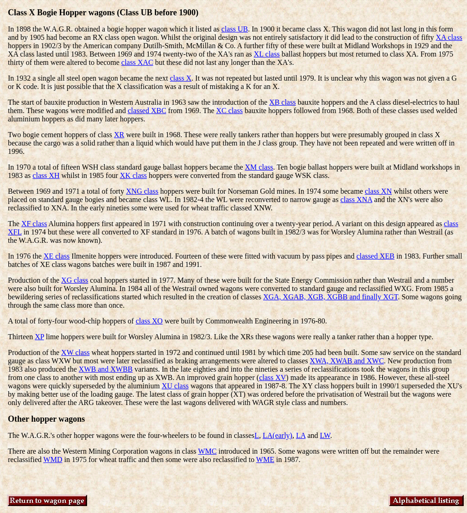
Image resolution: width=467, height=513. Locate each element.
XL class (267, 54)
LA (300, 435)
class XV (272, 377)
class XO (149, 321)
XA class (449, 37)
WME (265, 459)
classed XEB (375, 256)
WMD (53, 459)
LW (325, 435)
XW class (75, 352)
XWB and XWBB (106, 369)
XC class (229, 110)
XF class (34, 224)
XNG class (142, 191)
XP (39, 337)
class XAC (137, 62)
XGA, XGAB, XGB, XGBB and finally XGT (330, 297)
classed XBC (147, 110)
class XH (45, 175)
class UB (234, 29)
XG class (74, 280)
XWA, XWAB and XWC (347, 361)
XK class (133, 175)
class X (181, 78)
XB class (282, 102)
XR (119, 135)
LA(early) (277, 435)
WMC (207, 451)
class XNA (356, 199)
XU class (175, 386)
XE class (56, 256)
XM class (259, 167)
